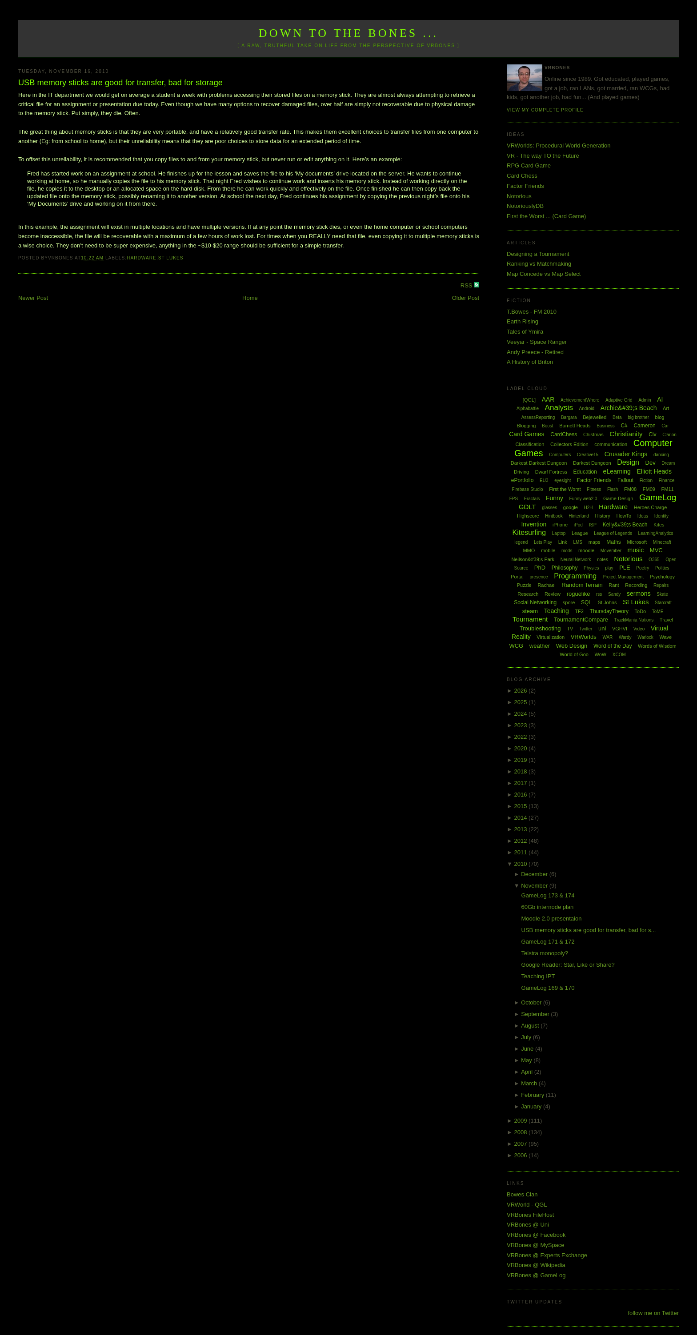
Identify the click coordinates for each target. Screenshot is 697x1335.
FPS (513, 498)
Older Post (465, 298)
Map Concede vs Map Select (544, 274)
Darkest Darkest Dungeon (539, 463)
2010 (521, 864)
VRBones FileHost (530, 1214)
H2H (588, 507)
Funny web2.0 (583, 498)
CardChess (563, 434)
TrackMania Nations (634, 620)
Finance (667, 480)
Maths (613, 542)
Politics (662, 568)
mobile (548, 550)
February (533, 1095)
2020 (521, 748)
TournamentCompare (581, 619)
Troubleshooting (540, 628)
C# (624, 425)
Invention (533, 524)
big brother (638, 417)
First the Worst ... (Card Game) (546, 216)
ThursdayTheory (609, 611)
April (527, 1071)
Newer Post (33, 298)
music (636, 550)
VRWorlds (584, 637)
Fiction (646, 480)
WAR (607, 637)
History (602, 515)
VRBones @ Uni (528, 1224)
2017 (521, 783)
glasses (549, 507)
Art (666, 408)
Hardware (141, 257)
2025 (521, 702)
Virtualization (551, 637)
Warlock (645, 637)
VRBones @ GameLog (536, 1275)
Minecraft (662, 542)
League (580, 533)
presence (538, 576)
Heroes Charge (650, 507)
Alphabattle (528, 408)
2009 (521, 1120)
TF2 (579, 611)
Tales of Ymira (525, 331)
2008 (521, 1132)
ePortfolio (522, 480)
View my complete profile (545, 110)
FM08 (630, 489)
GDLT (527, 506)
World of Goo (574, 654)
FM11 (667, 489)
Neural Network (576, 559)
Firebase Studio (527, 489)
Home (250, 298)
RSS (467, 285)
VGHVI (619, 628)
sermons (639, 593)
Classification (530, 444)
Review (553, 594)
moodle (586, 550)
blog (660, 417)
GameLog (657, 497)
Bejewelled (594, 417)
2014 (521, 817)
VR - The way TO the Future (543, 155)
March (530, 1083)
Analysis (559, 407)
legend (521, 542)
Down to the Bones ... (349, 33)
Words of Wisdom (657, 646)
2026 (521, 690)
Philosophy (565, 568)
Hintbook (553, 516)
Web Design (572, 645)
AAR (548, 399)
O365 (654, 559)
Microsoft (637, 542)
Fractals (532, 498)
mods (566, 550)
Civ (652, 434)
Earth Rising (522, 321)
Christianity (625, 434)
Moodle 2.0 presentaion (551, 918)
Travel (666, 619)
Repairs (661, 585)
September (536, 1014)
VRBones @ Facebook (536, 1234)
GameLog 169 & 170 (548, 987)
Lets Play (543, 542)
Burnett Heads (574, 425)
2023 (521, 725)
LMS (577, 542)
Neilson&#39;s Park (532, 559)
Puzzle (524, 585)
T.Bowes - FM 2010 (532, 311)
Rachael (546, 585)
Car (665, 425)
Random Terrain (581, 585)
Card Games (526, 434)
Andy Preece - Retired (535, 352)
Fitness (594, 489)
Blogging (526, 425)
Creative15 (587, 454)
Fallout (625, 480)
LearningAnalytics (655, 533)
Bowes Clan (522, 1194)
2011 (521, 852)
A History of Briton (530, 362)
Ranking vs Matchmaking (539, 263)
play (609, 568)
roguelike (578, 593)
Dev (650, 462)
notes (602, 559)
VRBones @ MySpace (536, 1245)
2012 (521, 840)
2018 (521, 771)
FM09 (649, 489)
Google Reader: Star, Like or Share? (568, 964)
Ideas (642, 516)
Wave (666, 637)
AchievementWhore (580, 400)
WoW (601, 654)
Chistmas (593, 434)
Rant (614, 585)
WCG (516, 645)
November (535, 885)
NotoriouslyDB (525, 206)
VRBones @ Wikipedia (536, 1265)
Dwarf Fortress (551, 471)
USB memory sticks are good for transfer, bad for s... (588, 930)
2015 (521, 806)
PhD (539, 567)
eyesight (562, 480)
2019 (521, 760)
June (528, 1048)
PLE (624, 567)
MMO (529, 550)
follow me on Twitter (653, 1313)
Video (639, 628)
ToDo (640, 611)
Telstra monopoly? (545, 953)
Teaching (556, 610)
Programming (575, 576)
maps (595, 542)
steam (530, 611)
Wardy (625, 637)
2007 (521, 1143)
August (531, 1025)
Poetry (642, 568)
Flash (612, 489)
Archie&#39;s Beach (629, 407)
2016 (521, 794)
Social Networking (535, 602)
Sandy (614, 594)
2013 (521, 829)
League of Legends (613, 533)
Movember (611, 550)
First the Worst (565, 489)
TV (570, 628)
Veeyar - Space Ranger (537, 342)
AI (660, 399)
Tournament (530, 619)
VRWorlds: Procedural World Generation (558, 145)
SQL (586, 602)
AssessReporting (538, 417)
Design (628, 462)
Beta (617, 417)
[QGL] (529, 399)
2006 (521, 1155)
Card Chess (522, 175)
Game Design (618, 498)
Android (586, 408)
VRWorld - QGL (527, 1204)
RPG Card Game (529, 165)
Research (527, 594)
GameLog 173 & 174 (548, 895)
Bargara (569, 417)
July (527, 1037)
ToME (658, 611)
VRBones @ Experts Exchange (547, 1255)
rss (599, 594)
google (570, 507)
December (535, 874)
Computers (560, 454)
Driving (521, 471)
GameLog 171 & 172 (548, 941)
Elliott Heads (654, 471)
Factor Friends (525, 186)
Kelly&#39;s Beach (625, 525)
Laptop (559, 533)
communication (610, 444)
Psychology (662, 576)
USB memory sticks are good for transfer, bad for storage (120, 82)
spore (569, 602)
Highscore (528, 515)
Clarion (669, 434)
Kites (658, 524)
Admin (644, 400)
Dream (668, 463)
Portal (517, 576)
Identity (661, 516)
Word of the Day (612, 646)
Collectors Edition (569, 444)
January (532, 1106)
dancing (661, 454)
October (532, 1002)
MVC (656, 550)
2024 (521, 713)
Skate (662, 594)
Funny (554, 498)
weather (539, 645)
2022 (521, 736)
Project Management (623, 576)
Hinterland (579, 516)
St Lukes (171, 257)
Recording (636, 585)
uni (602, 628)
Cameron (644, 425)
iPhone (560, 524)
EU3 (544, 480)
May (527, 1060)
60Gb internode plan (547, 907)
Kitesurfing (529, 532)
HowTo (623, 515)
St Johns (607, 602)
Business (606, 425)
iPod (578, 524)
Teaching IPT (538, 976)
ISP (593, 524)
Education (585, 472)
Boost (547, 425)
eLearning (617, 471)
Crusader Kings (626, 454)
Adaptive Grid (619, 400)
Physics (591, 568)
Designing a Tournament (538, 254)
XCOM (619, 654)
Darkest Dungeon (592, 463)
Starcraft (663, 602)
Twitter (585, 628)
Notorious (519, 196)
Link (562, 542)
